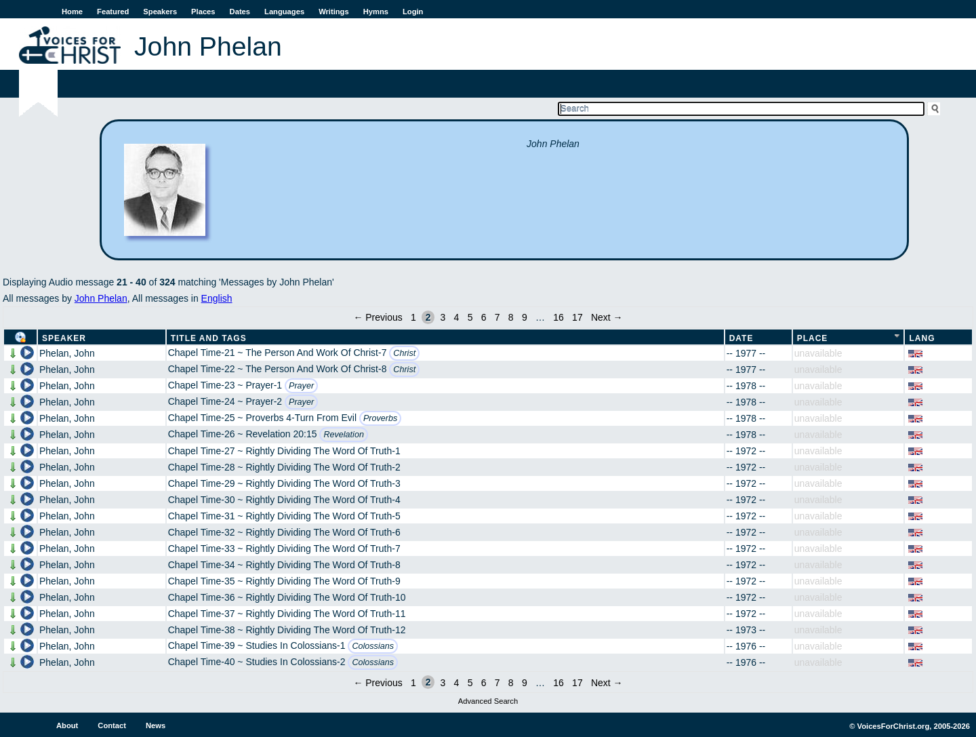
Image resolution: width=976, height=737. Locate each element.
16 (558, 317)
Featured (113, 11)
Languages (284, 11)
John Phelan (101, 298)
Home (72, 11)
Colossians (373, 646)
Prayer (301, 386)
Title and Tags (209, 338)
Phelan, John (67, 353)
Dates (240, 11)
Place (812, 338)
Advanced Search (488, 701)
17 (577, 317)
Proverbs (380, 418)
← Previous (377, 317)
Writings (334, 11)
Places (203, 11)
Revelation (343, 434)
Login (413, 11)
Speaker (64, 338)
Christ (404, 353)
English (216, 298)
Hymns (375, 11)
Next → (607, 317)
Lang (922, 338)
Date (741, 338)
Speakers (160, 11)
